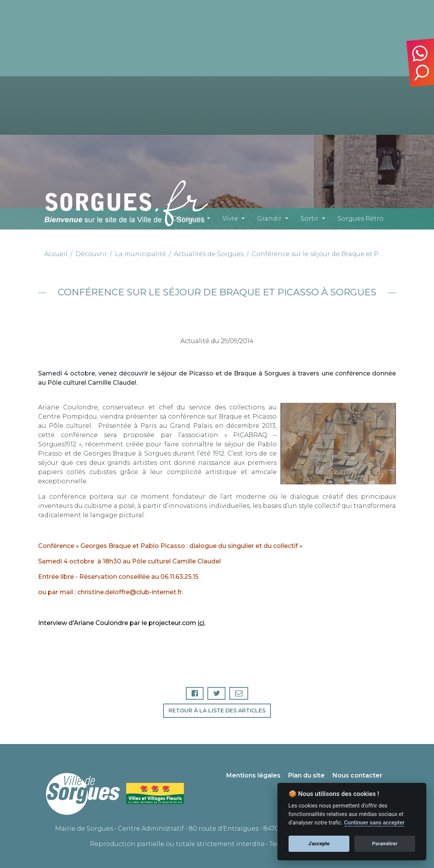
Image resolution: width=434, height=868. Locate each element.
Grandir (269, 218)
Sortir (309, 218)
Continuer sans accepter (374, 822)
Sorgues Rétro (360, 218)
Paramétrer (384, 843)
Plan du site (306, 775)
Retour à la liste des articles (217, 710)
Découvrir (188, 218)
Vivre (230, 218)
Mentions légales (253, 775)
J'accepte (319, 843)
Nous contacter (357, 775)
